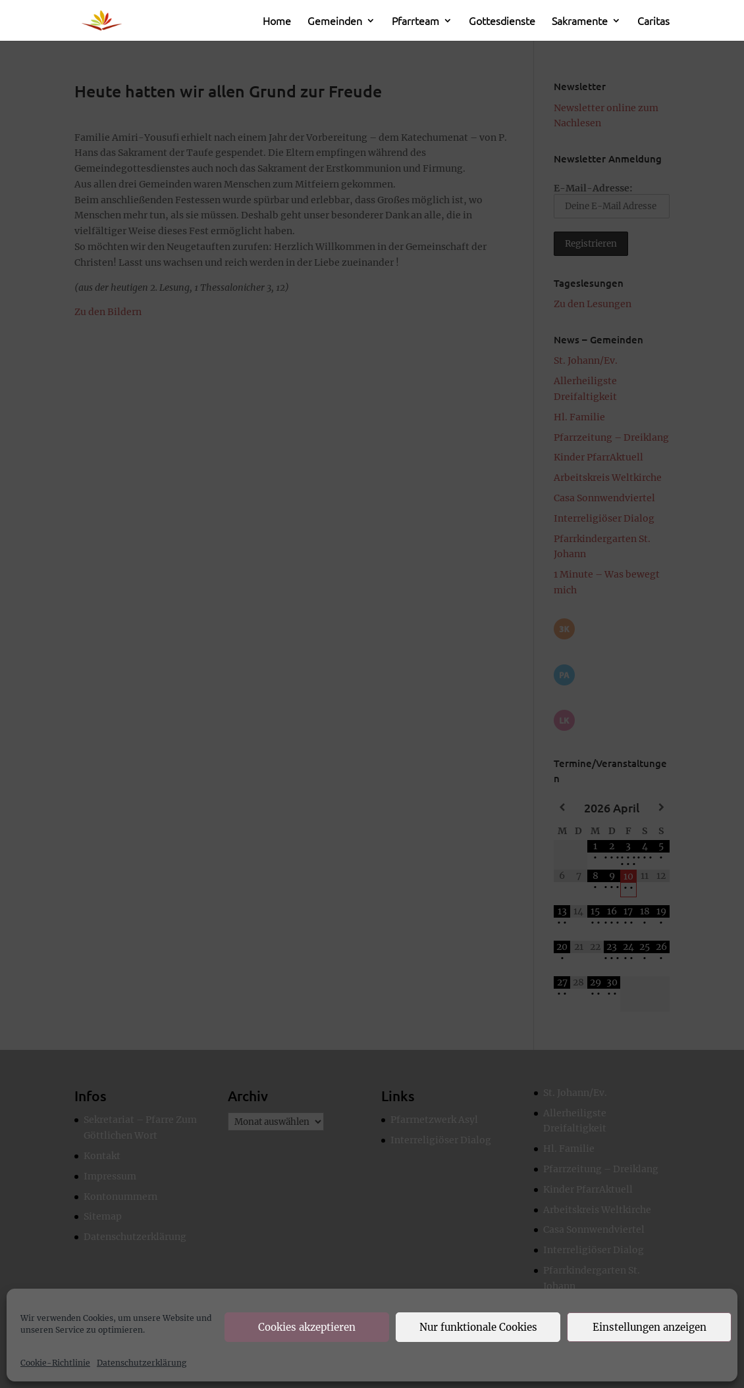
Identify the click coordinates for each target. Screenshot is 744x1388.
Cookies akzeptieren (307, 1327)
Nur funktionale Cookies (478, 1327)
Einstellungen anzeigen (649, 1327)
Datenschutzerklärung (141, 1363)
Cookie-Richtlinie (55, 1363)
